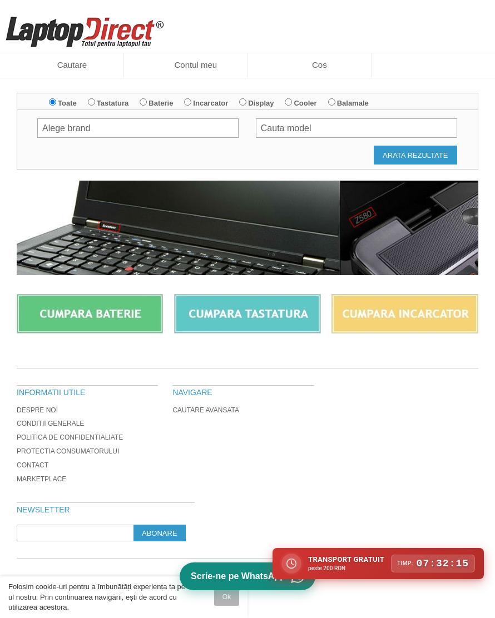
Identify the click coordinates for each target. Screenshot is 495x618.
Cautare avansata (205, 410)
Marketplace (41, 479)
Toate (67, 103)
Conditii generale (50, 423)
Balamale (353, 103)
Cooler (305, 103)
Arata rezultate (415, 155)
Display (261, 103)
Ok (226, 597)
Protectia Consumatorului (68, 451)
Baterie (160, 103)
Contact (32, 465)
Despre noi (37, 410)
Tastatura (113, 103)
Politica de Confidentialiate (70, 437)
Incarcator (210, 103)
